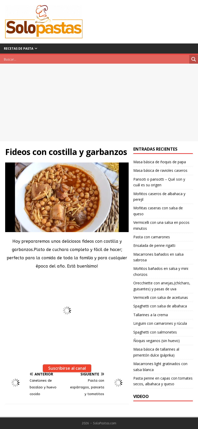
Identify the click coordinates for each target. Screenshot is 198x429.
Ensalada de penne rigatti (154, 245)
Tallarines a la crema (150, 314)
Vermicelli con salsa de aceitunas (160, 297)
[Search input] (96, 59)
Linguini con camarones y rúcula (160, 323)
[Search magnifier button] (193, 59)
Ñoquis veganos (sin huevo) (156, 340)
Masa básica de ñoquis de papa (159, 161)
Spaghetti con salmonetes (155, 332)
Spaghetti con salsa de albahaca (160, 306)
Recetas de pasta (18, 48)
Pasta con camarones (151, 236)
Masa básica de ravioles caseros (160, 170)
